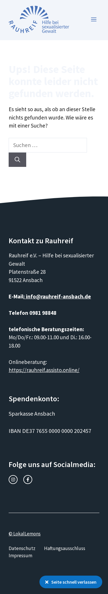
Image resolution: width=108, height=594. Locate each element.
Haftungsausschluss (64, 548)
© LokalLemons (25, 534)
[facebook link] (27, 479)
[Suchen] (17, 160)
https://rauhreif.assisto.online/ (44, 370)
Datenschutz (22, 548)
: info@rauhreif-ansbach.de (57, 296)
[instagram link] (13, 479)
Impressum (20, 555)
